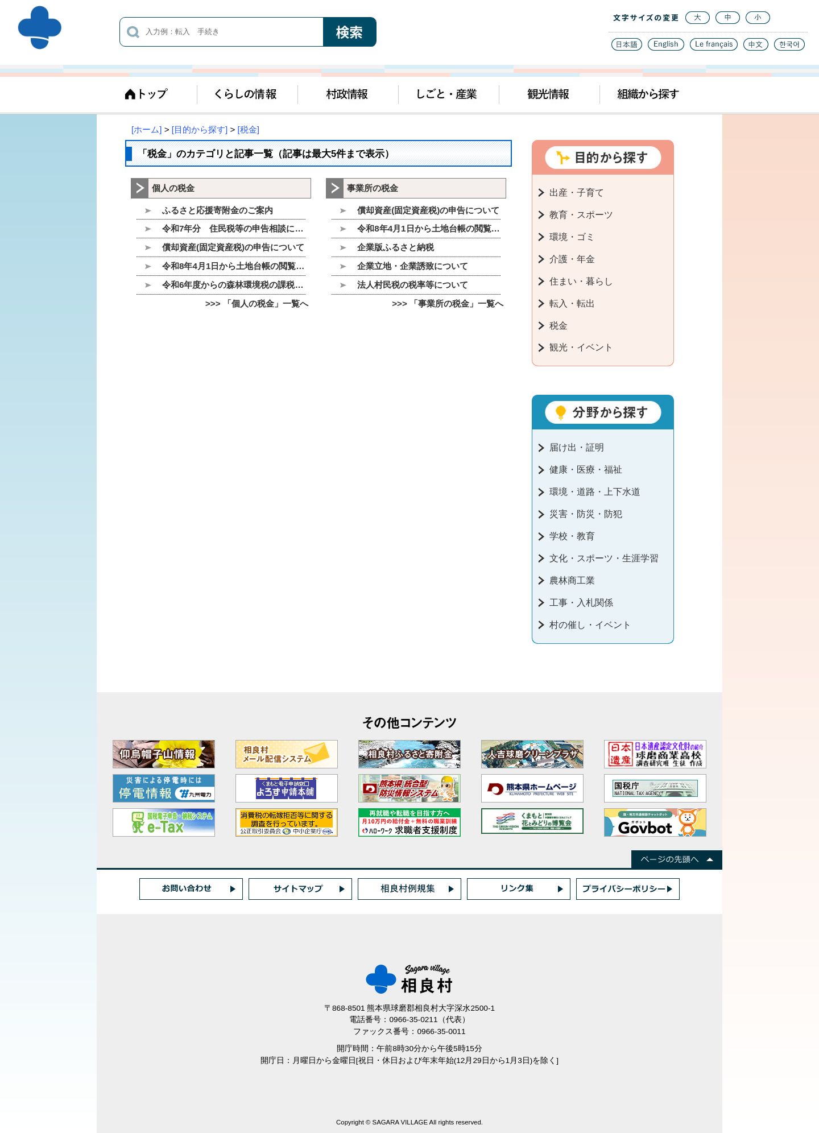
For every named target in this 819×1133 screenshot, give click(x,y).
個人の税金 (173, 188)
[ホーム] (146, 129)
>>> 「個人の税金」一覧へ (256, 303)
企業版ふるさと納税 (395, 247)
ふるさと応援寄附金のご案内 (217, 210)
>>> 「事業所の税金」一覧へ (447, 303)
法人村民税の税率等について (412, 285)
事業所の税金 (372, 188)
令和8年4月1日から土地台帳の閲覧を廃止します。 (233, 266)
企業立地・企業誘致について (412, 266)
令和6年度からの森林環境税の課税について (233, 285)
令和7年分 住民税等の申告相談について (233, 228)
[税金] (248, 129)
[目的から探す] (200, 129)
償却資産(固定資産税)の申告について (233, 247)
